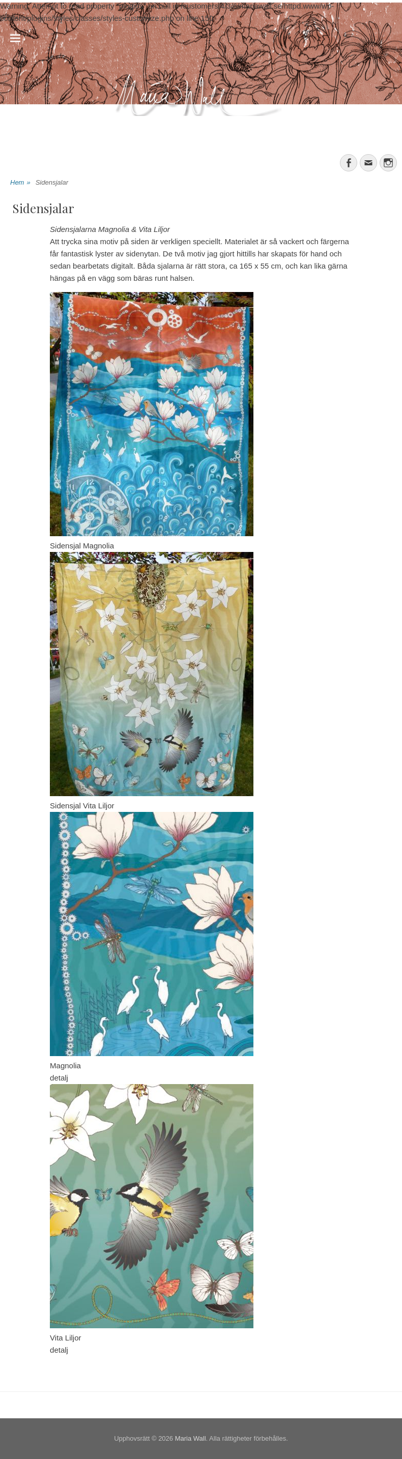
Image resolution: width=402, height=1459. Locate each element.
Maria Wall (190, 1438)
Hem (20, 183)
